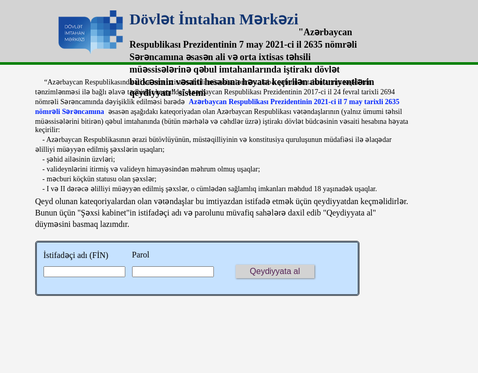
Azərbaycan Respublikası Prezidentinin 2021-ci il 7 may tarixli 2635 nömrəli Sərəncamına (217, 107)
